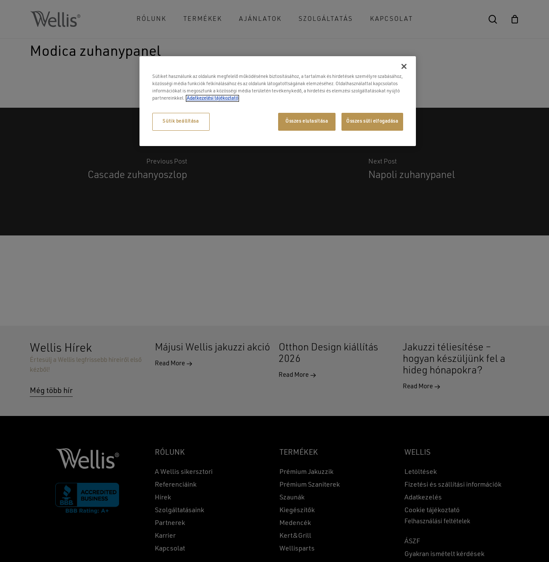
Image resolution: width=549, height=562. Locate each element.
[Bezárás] (404, 66)
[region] (277, 101)
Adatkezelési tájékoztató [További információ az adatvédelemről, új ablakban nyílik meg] (212, 98)
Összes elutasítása (306, 121)
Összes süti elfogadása (372, 121)
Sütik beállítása (180, 121)
